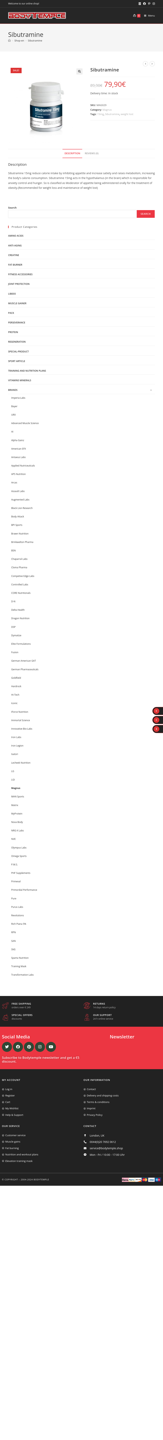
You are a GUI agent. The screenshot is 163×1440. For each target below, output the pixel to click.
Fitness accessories (20, 274)
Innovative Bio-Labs (21, 728)
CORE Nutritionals (20, 593)
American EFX (18, 448)
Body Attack (17, 516)
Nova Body (17, 822)
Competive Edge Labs (22, 576)
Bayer (14, 406)
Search (12, 207)
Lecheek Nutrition (20, 762)
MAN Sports (17, 796)
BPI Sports (16, 525)
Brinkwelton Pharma (22, 542)
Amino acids (15, 235)
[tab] (72, 153)
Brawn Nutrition (20, 533)
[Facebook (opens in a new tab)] (144, 4)
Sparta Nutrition (20, 957)
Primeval (16, 881)
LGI (13, 779)
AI (12, 431)
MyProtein (16, 813)
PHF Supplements (20, 873)
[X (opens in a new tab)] (140, 4)
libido (12, 293)
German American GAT (23, 660)
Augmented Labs (20, 499)
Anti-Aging (15, 245)
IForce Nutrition (19, 711)
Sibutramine (35, 40)
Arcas (14, 482)
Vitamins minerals (19, 380)
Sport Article (16, 361)
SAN (13, 941)
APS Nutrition (18, 474)
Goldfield (16, 677)
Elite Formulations (21, 643)
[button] (79, 71)
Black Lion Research (22, 508)
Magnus (107, 109)
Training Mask (18, 966)
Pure (13, 898)
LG (12, 771)
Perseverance (16, 322)
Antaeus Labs (18, 457)
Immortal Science (20, 720)
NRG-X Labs (17, 830)
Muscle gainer (17, 303)
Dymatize (16, 635)
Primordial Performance (24, 890)
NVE (13, 839)
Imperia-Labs (18, 397)
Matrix (14, 805)
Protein (13, 332)
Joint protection (19, 284)
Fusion (14, 652)
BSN (13, 550)
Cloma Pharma (19, 567)
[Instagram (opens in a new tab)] (153, 4)
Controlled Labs (19, 584)
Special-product (18, 351)
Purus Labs (17, 907)
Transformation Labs (22, 974)
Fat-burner (15, 264)
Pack (11, 313)
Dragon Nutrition (20, 618)
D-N (13, 601)
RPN (13, 932)
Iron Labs (16, 737)
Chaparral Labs (19, 559)
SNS (13, 949)
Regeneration (17, 341)
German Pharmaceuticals (24, 669)
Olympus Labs (18, 847)
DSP (13, 627)
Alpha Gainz (17, 440)
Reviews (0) (92, 153)
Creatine (13, 255)
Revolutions (17, 915)
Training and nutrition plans (27, 370)
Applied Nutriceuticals (23, 465)
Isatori (14, 754)
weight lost (127, 114)
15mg (100, 114)
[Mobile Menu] (148, 15)
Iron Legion (17, 745)
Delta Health (17, 609)
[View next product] (152, 63)
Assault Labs (17, 491)
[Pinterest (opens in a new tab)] (149, 4)
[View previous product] (145, 63)
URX (13, 414)
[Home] (9, 40)
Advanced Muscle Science (25, 423)
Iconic (14, 703)
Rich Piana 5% (18, 923)
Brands (12, 390)
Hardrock (16, 686)
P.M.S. (14, 864)
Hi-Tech (15, 694)
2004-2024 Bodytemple (35, 1179)
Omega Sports (19, 856)
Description (72, 153)
